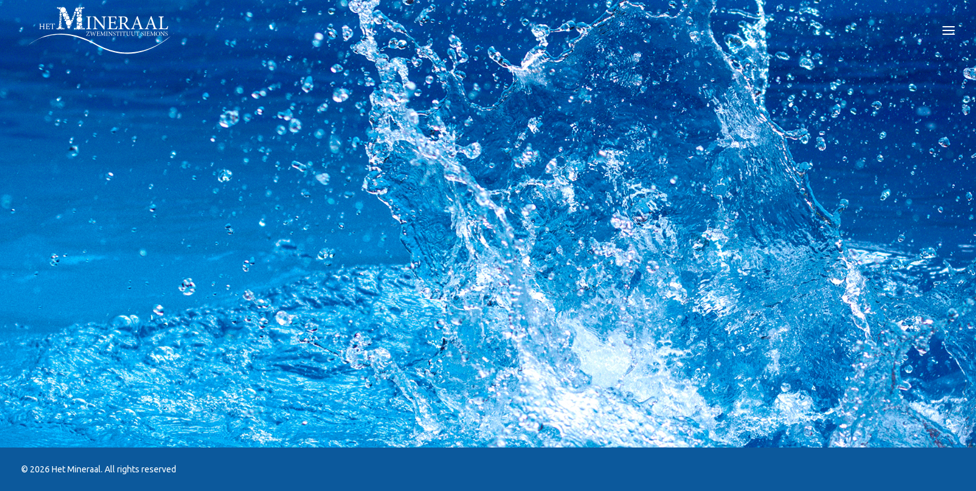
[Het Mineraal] (100, 30)
